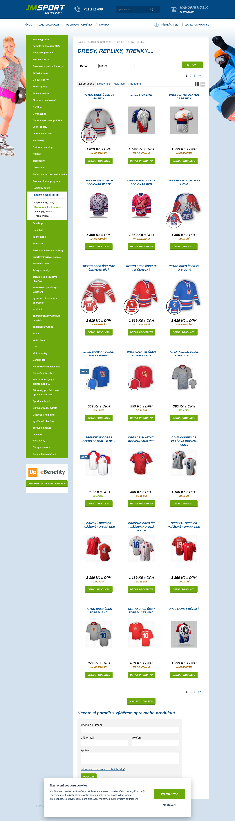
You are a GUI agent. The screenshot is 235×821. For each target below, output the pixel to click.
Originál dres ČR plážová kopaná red (184, 525)
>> (199, 75)
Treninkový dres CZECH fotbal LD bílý (98, 439)
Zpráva (85, 750)
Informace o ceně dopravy (46, 483)
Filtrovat (192, 64)
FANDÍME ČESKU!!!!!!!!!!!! (99, 42)
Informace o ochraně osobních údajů (103, 769)
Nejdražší (119, 83)
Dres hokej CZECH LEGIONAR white (99, 182)
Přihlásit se (169, 24)
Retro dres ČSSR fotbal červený (141, 610)
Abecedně (135, 83)
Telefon (136, 737)
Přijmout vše (169, 794)
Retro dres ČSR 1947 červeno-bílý (99, 267)
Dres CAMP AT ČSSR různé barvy (141, 353)
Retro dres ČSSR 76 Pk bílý (99, 96)
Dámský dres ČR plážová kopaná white (184, 441)
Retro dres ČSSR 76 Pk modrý (184, 267)
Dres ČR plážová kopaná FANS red (141, 439)
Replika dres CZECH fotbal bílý (184, 353)
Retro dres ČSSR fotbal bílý (99, 610)
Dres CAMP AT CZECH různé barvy (98, 353)
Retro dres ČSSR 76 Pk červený (141, 267)
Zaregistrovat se (197, 24)
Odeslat (88, 776)
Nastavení (169, 805)
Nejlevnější (104, 83)
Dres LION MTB (141, 94)
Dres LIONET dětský (184, 608)
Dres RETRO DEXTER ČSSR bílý (184, 96)
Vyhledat (151, 9)
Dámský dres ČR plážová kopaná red (99, 525)
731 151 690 (93, 9)
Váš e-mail (87, 737)
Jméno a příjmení (91, 724)
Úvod (80, 42)
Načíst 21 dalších (141, 701)
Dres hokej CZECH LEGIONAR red (141, 182)
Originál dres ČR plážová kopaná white (141, 527)
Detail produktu (99, 161)
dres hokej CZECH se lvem (184, 182)
